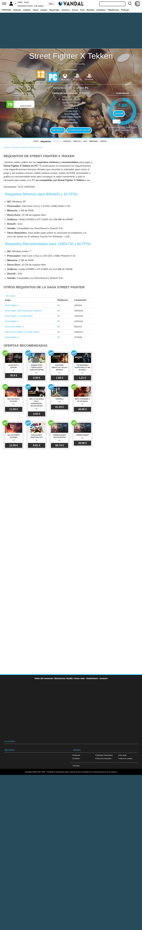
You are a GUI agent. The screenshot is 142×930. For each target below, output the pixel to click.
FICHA (36, 141)
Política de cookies (125, 758)
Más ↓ (51, 4)
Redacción (76, 755)
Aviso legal (122, 755)
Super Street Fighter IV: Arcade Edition (22, 332)
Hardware (101, 10)
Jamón (26, 2)
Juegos (43, 10)
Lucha (82, 64)
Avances (66, 10)
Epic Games (38, 6)
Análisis (27, 10)
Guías (35, 10)
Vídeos (103, 141)
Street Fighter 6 (12, 305)
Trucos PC (58, 130)
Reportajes (54, 10)
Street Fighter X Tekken (71, 55)
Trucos (75, 10)
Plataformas (113, 10)
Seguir (119, 113)
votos (122, 128)
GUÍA (85, 141)
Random (91, 10)
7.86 (123, 105)
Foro (82, 10)
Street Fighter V (12, 321)
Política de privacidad (103, 758)
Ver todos (10, 296)
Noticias (17, 10)
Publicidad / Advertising (104, 755)
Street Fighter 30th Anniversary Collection (23, 311)
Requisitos (46, 142)
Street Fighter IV (12, 337)
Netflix (20, 2)
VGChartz (76, 766)
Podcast (125, 10)
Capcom (76, 97)
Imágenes (93, 141)
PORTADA (6, 10)
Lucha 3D (72, 64)
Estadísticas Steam (79, 130)
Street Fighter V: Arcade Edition (19, 316)
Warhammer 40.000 (25, 6)
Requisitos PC (71, 122)
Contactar (76, 758)
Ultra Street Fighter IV (14, 326)
